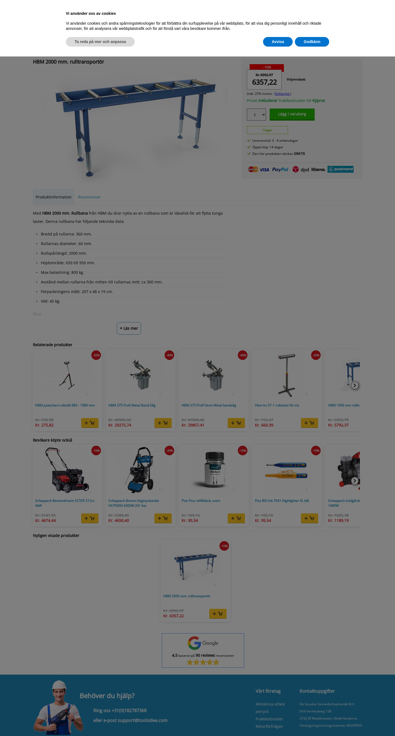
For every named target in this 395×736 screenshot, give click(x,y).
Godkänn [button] (312, 41)
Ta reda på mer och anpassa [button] (100, 41)
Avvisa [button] (278, 41)
